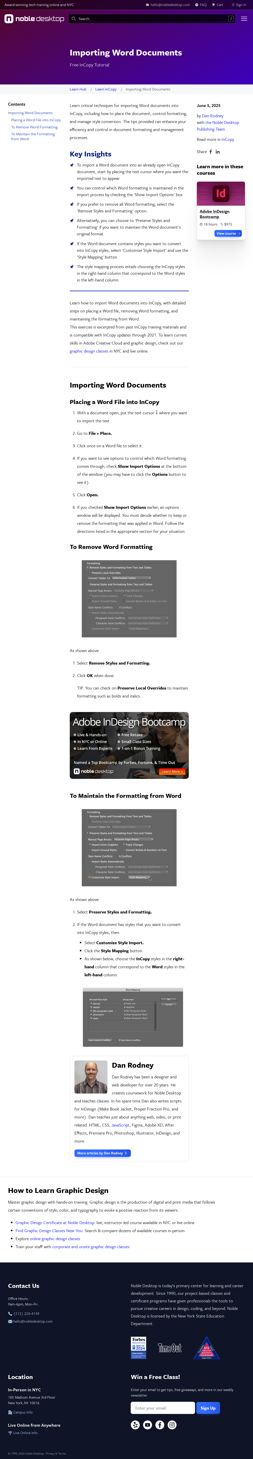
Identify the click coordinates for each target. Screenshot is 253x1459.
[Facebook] (159, 1425)
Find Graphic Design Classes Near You (49, 1230)
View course (229, 233)
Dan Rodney (212, 116)
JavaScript (120, 1125)
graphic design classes (89, 351)
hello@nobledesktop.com (30, 1321)
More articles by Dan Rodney (102, 1153)
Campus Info (20, 1412)
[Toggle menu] (244, 18)
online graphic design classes (55, 1238)
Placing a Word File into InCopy (36, 120)
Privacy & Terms (56, 1453)
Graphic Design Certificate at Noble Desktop (55, 1222)
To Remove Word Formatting (34, 127)
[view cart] (219, 5)
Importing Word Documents (30, 112)
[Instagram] (172, 1425)
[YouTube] (147, 1425)
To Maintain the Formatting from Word (33, 136)
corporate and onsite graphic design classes (91, 1247)
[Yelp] (135, 1425)
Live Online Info (22, 1432)
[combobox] (152, 18)
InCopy (228, 139)
